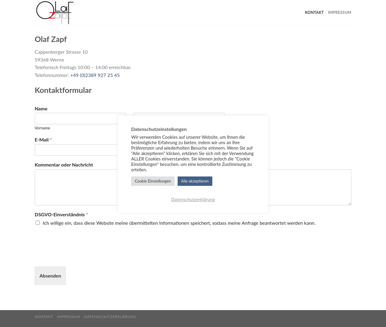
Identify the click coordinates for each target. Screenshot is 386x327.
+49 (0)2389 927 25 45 (95, 75)
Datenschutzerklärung (110, 316)
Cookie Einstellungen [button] (153, 181)
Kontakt (314, 12)
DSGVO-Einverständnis (61, 214)
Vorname (42, 127)
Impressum (339, 12)
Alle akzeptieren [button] (195, 181)
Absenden (50, 275)
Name (41, 108)
